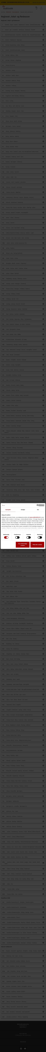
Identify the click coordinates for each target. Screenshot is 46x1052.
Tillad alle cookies (37, 544)
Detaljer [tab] (23, 509)
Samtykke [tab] (8, 509)
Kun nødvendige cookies (22, 544)
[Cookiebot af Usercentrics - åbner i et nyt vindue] (37, 505)
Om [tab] (38, 509)
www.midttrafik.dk (35, 517)
